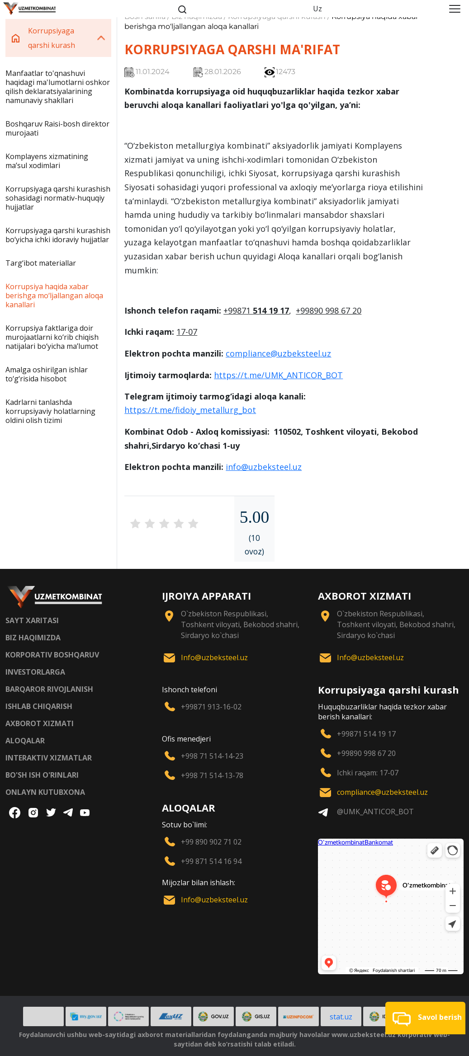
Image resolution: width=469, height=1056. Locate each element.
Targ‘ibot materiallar (40, 263)
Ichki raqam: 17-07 (367, 773)
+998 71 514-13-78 (212, 775)
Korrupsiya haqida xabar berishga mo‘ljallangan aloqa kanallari (54, 296)
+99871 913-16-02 (211, 707)
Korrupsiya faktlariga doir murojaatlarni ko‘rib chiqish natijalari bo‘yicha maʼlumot (52, 337)
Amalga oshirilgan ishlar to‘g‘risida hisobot (46, 374)
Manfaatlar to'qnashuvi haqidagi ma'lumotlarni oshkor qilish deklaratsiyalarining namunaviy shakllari (57, 86)
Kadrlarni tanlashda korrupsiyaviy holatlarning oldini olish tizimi (50, 411)
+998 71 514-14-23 (212, 756)
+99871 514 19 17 (366, 734)
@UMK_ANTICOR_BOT (375, 812)
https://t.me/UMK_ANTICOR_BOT (278, 375)
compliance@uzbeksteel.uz (278, 353)
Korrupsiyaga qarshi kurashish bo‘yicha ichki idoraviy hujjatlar (57, 234)
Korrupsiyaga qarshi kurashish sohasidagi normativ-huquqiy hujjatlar (57, 198)
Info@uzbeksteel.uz (214, 657)
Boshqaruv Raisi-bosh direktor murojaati (57, 128)
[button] (425, 1018)
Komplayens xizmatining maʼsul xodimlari (46, 160)
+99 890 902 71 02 (211, 842)
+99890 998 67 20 (366, 753)
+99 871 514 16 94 (211, 861)
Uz (317, 9)
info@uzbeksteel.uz (264, 466)
